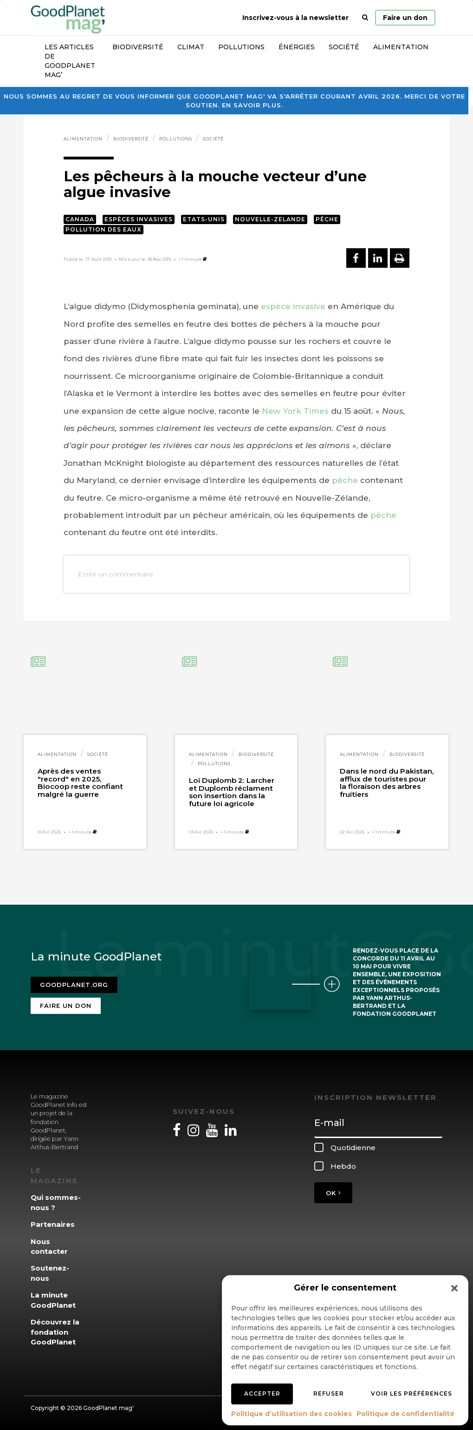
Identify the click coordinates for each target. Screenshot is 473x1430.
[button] (454, 1288)
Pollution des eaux (103, 229)
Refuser (328, 1393)
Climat (190, 47)
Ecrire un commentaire (115, 574)
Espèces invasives (138, 219)
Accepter (262, 1393)
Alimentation (400, 47)
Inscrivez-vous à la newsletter (295, 17)
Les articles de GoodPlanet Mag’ (70, 61)
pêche (345, 480)
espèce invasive (293, 306)
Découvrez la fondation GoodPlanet (55, 1331)
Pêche (327, 219)
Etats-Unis (204, 219)
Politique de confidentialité (405, 1414)
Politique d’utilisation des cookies (291, 1414)
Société (344, 47)
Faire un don (405, 17)
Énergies (297, 47)
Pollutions (241, 47)
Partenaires (53, 1224)
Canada (79, 219)
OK (333, 1193)
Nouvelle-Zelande (270, 219)
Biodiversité (137, 47)
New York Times (295, 411)
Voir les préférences (411, 1393)
